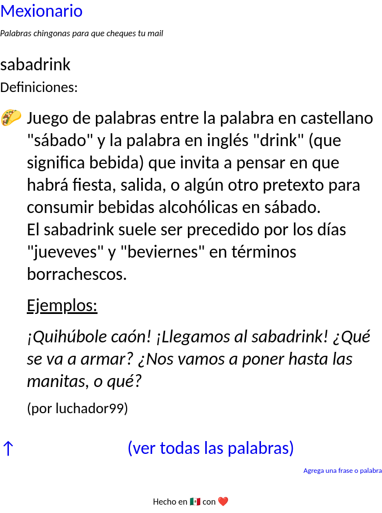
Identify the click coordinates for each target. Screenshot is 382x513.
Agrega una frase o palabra (342, 470)
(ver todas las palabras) (210, 448)
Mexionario (41, 11)
